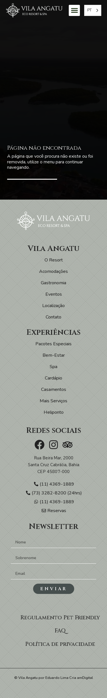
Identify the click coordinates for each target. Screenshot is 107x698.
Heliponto (54, 412)
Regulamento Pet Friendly (60, 617)
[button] (74, 10)
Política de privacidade (60, 644)
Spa (53, 367)
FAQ (60, 630)
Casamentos (53, 389)
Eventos (53, 294)
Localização (53, 306)
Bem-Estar (54, 355)
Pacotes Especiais (53, 344)
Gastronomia (53, 283)
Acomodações (53, 271)
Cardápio (53, 378)
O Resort (54, 260)
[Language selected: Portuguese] (92, 10)
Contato (53, 317)
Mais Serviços (53, 401)
